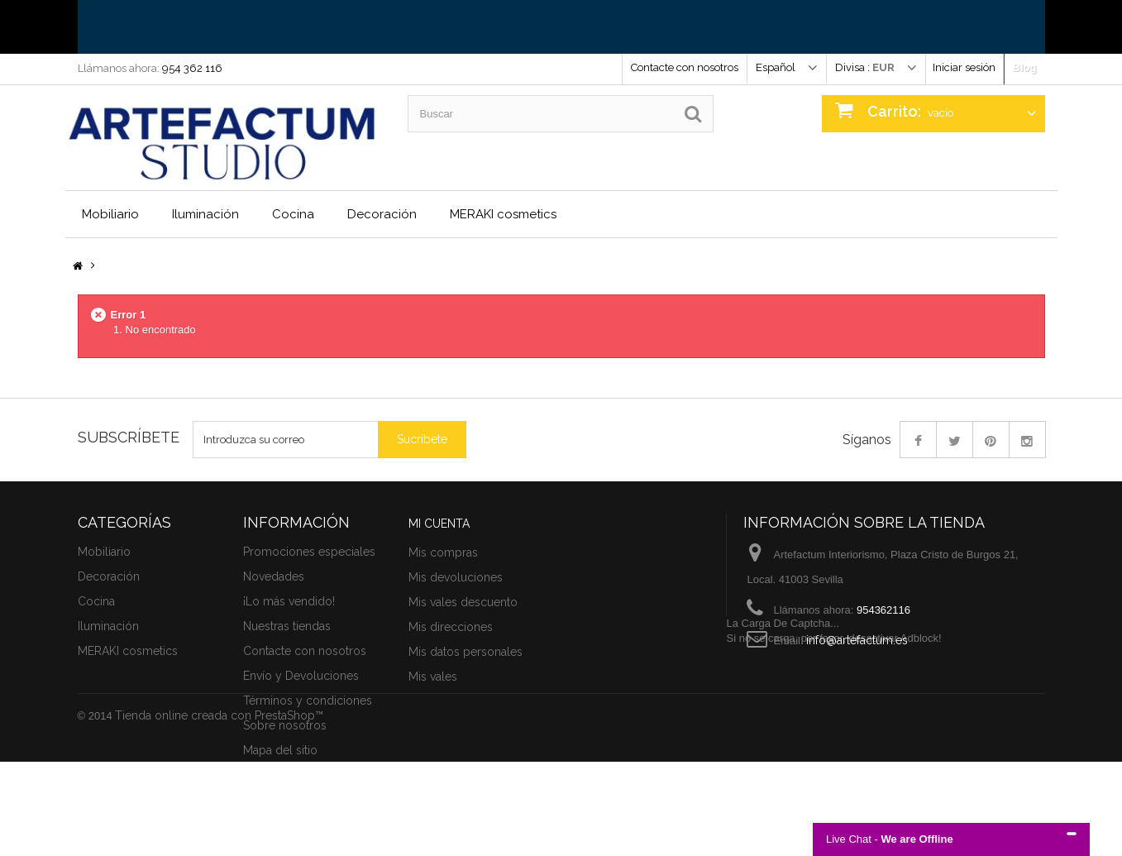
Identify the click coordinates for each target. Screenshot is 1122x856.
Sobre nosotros (285, 725)
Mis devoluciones (455, 577)
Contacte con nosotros (684, 67)
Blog (1025, 67)
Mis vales (432, 676)
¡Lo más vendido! (289, 601)
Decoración (382, 214)
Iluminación (205, 214)
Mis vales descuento (463, 602)
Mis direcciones (450, 627)
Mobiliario (110, 214)
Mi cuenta (439, 523)
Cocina (293, 214)
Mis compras (443, 552)
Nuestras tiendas (287, 626)
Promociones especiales (309, 551)
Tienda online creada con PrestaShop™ (219, 809)
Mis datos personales (465, 651)
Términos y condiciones (307, 700)
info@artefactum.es (857, 640)
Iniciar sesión (964, 67)
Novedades (273, 576)
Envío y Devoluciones (301, 675)
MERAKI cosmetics (503, 214)
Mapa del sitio (280, 750)
